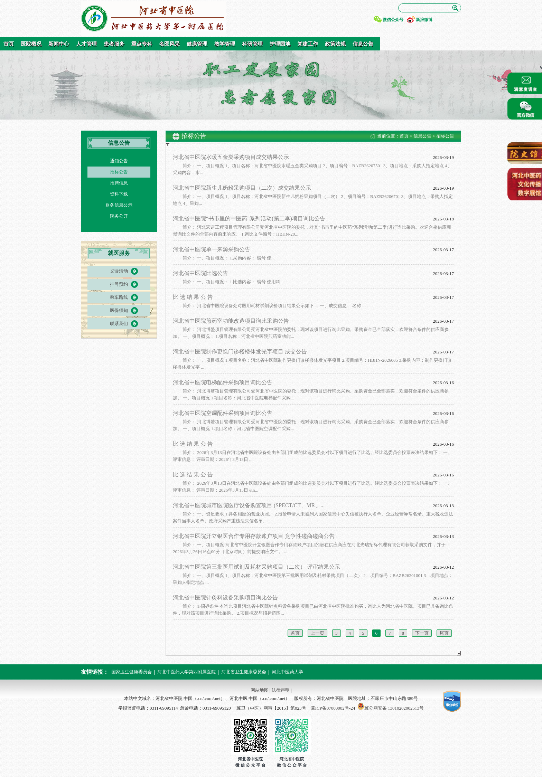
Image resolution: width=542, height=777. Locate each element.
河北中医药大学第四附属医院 (186, 671)
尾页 (444, 633)
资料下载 (119, 194)
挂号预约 (119, 284)
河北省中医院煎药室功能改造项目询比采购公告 (231, 321)
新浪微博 (424, 19)
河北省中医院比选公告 (200, 273)
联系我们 (119, 323)
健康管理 (197, 44)
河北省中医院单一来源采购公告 (211, 249)
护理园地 (280, 44)
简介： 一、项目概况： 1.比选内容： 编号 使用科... (233, 281)
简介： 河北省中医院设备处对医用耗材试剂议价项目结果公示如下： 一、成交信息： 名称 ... (274, 305)
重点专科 (141, 44)
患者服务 (114, 44)
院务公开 (119, 216)
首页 (8, 44)
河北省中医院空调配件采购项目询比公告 (222, 413)
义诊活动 (119, 271)
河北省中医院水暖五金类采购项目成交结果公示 (231, 157)
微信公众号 (393, 19)
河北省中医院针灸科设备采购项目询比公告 (225, 597)
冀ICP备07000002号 (330, 708)
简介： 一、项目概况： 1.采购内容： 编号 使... (229, 257)
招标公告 (119, 171)
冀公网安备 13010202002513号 (394, 708)
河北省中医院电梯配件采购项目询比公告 (222, 382)
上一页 (317, 633)
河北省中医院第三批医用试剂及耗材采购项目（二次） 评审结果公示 (256, 567)
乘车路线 (119, 297)
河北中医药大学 (287, 671)
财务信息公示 (118, 205)
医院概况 (31, 44)
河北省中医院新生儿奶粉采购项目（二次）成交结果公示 (242, 188)
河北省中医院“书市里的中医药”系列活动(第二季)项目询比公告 (249, 218)
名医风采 (169, 44)
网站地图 (260, 690)
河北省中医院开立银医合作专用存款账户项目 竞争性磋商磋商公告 (254, 536)
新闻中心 (58, 44)
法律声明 (281, 690)
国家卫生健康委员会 (131, 671)
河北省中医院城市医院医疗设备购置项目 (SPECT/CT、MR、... (249, 505)
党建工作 (307, 44)
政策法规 (335, 44)
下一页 (422, 633)
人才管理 (86, 44)
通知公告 (119, 160)
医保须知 (119, 310)
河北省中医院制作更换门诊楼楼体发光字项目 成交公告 (240, 351)
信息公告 (363, 44)
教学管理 (224, 44)
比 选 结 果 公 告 (193, 297)
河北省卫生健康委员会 (243, 671)
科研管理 (252, 44)
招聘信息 (119, 183)
